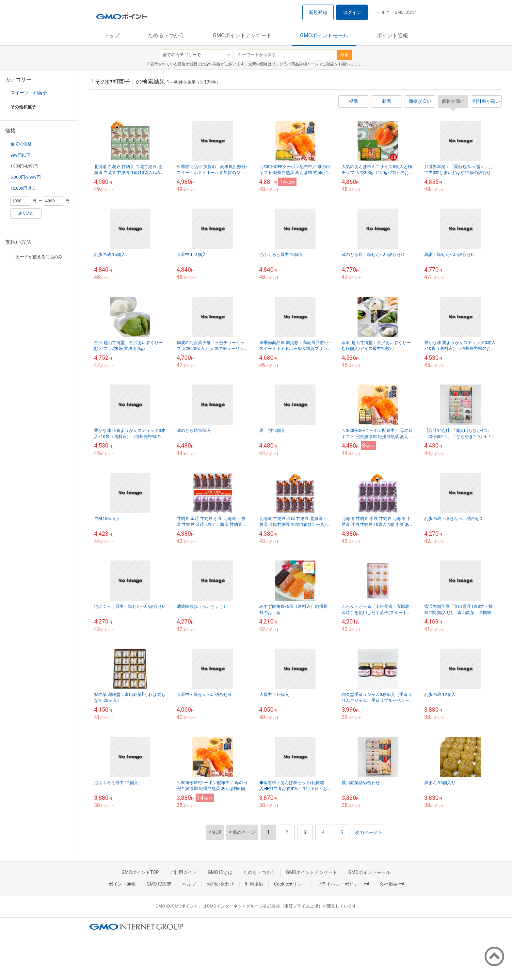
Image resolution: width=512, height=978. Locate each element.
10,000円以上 (23, 188)
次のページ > (368, 832)
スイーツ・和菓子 (28, 92)
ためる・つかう (166, 35)
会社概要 (391, 884)
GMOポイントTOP (140, 872)
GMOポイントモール (324, 35)
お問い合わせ (220, 884)
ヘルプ (383, 12)
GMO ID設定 (405, 12)
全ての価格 (21, 143)
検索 (344, 54)
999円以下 (20, 155)
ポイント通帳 (392, 35)
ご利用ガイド (183, 872)
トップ (112, 35)
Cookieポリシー (290, 884)
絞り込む (26, 213)
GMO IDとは (220, 872)
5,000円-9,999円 (25, 177)
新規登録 (318, 12)
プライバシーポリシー (343, 884)
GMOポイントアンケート (242, 35)
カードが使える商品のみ (35, 257)
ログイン (352, 12)
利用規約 (254, 884)
